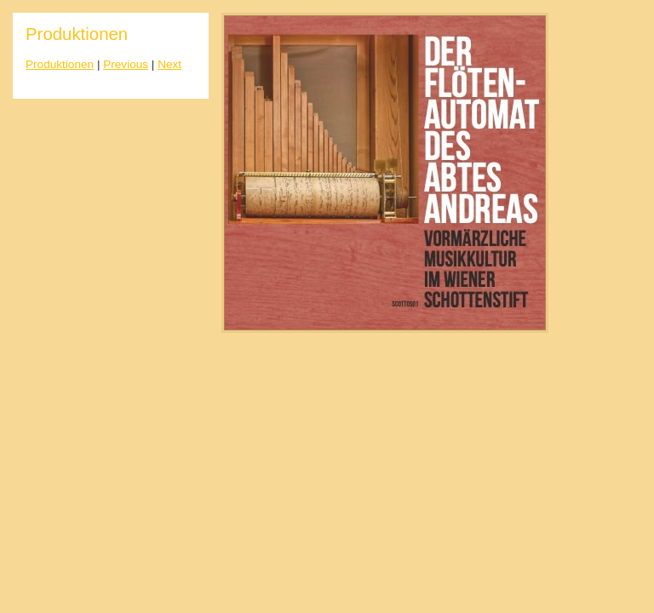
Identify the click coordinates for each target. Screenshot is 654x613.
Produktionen (60, 64)
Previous (125, 64)
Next (169, 64)
